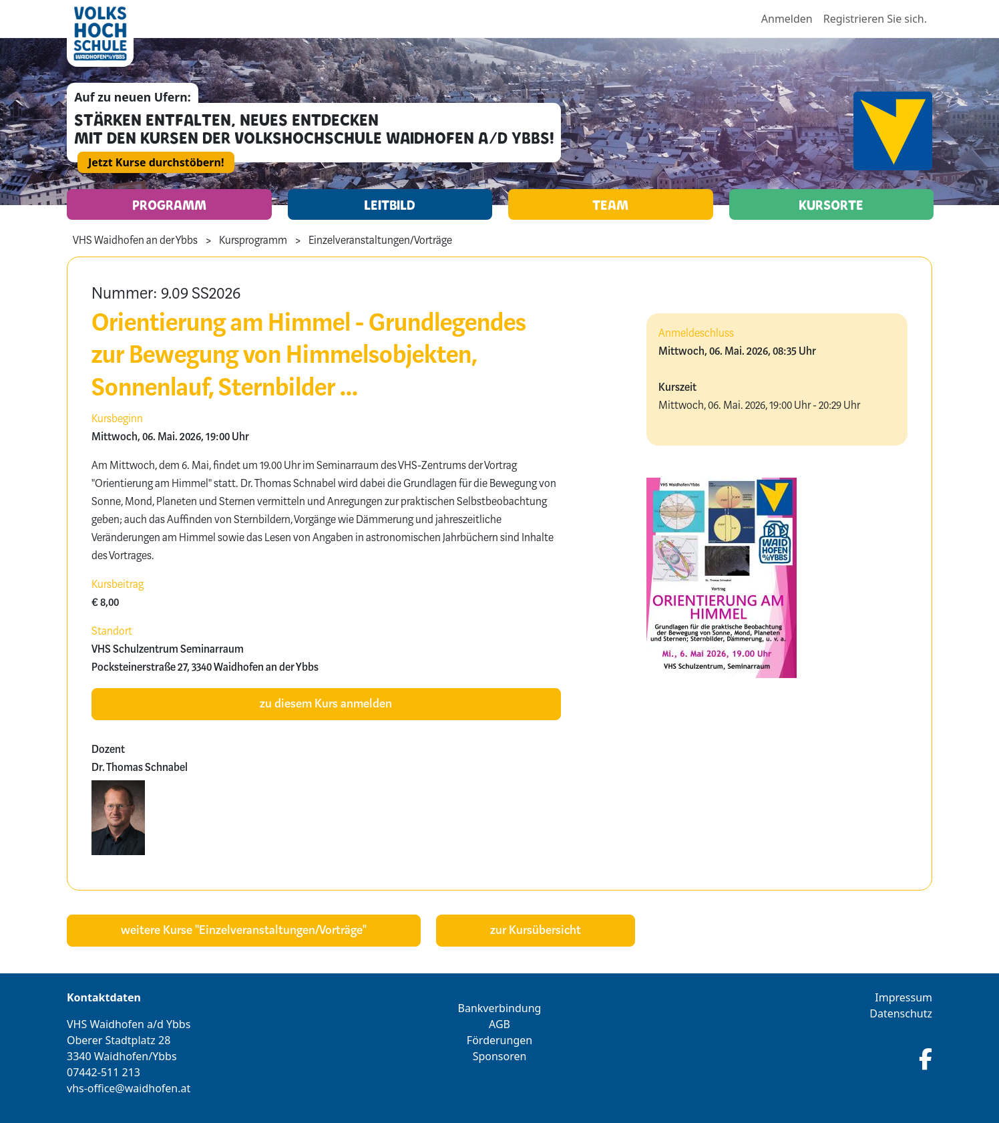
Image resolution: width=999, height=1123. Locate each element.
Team (610, 204)
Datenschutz (900, 1013)
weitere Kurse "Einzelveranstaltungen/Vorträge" (244, 930)
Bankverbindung (500, 1008)
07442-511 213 (103, 1072)
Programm (169, 204)
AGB (499, 1024)
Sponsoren (500, 1056)
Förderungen (499, 1040)
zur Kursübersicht (535, 930)
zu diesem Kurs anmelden (326, 704)
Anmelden (787, 18)
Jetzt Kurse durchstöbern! (156, 162)
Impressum (903, 997)
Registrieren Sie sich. (875, 18)
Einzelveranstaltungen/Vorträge (380, 241)
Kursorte (831, 204)
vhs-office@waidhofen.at (128, 1088)
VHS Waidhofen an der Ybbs (135, 241)
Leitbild (389, 204)
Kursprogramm (253, 241)
